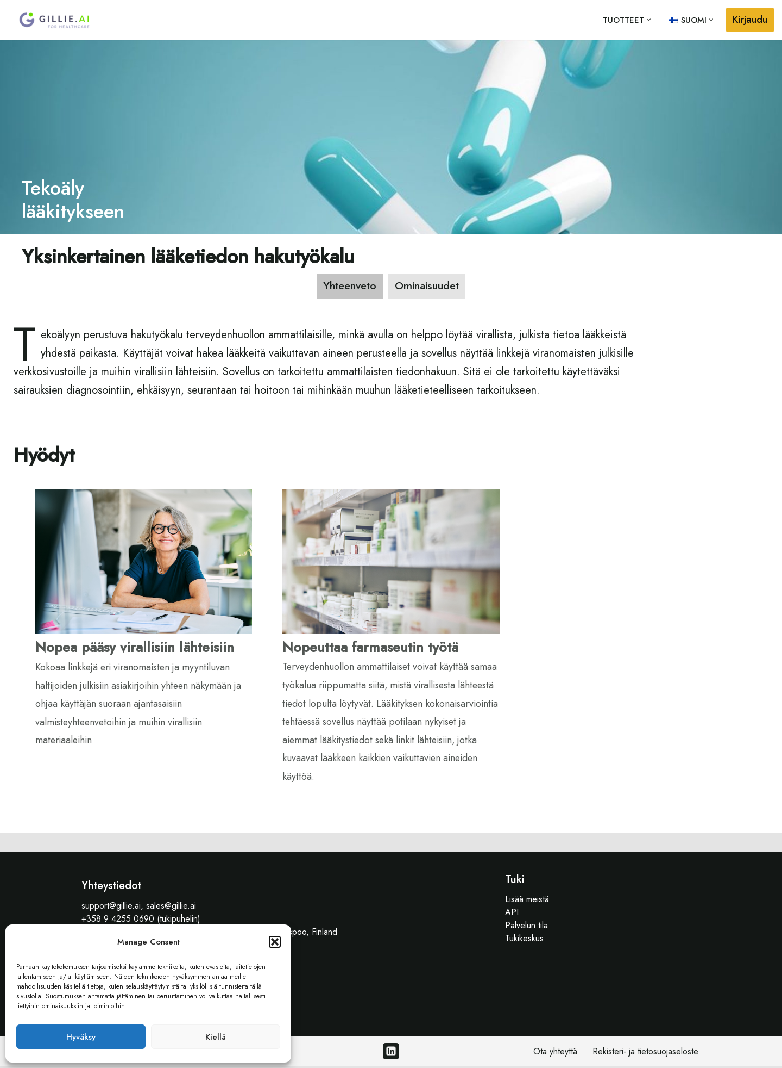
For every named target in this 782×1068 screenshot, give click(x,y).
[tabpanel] (391, 569)
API (512, 914)
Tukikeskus (524, 940)
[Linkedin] (391, 1053)
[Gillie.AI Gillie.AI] (54, 20)
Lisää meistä (527, 901)
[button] (274, 941)
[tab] (348, 286)
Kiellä (215, 1037)
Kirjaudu (750, 20)
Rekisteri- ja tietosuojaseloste (645, 1053)
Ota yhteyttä (555, 1053)
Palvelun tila (526, 927)
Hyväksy (81, 1037)
